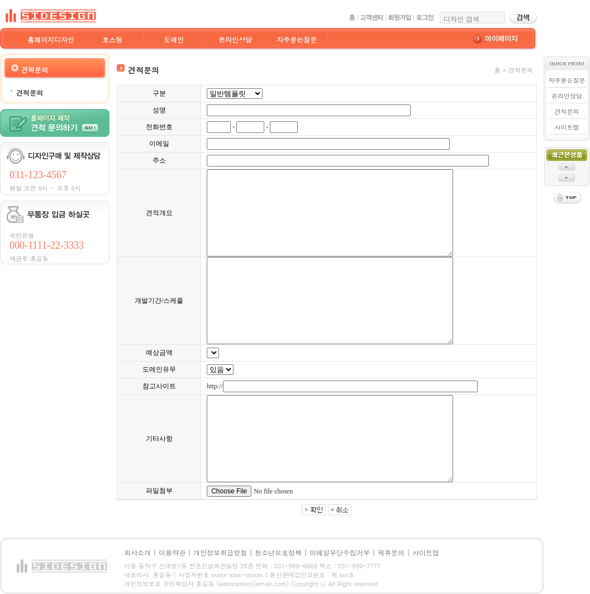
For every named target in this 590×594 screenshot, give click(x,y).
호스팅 (112, 39)
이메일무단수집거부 (340, 552)
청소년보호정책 (278, 552)
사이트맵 (567, 127)
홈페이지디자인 (50, 39)
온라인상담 (235, 39)
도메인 (174, 39)
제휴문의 (391, 552)
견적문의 (29, 92)
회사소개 (137, 552)
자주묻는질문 (297, 39)
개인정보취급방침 (220, 552)
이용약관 (172, 552)
